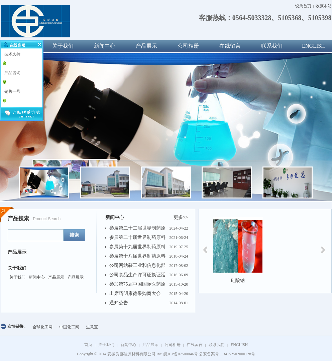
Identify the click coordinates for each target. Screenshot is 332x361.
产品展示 (146, 46)
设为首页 (303, 6)
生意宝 (92, 327)
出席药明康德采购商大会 (135, 293)
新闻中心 (104, 46)
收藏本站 (324, 6)
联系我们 (272, 46)
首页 (88, 344)
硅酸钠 (238, 280)
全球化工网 (42, 327)
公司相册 (188, 46)
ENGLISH (239, 344)
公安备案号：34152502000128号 (227, 354)
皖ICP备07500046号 (180, 354)
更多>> (181, 217)
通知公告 (118, 302)
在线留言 (230, 46)
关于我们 (63, 46)
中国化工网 (69, 327)
